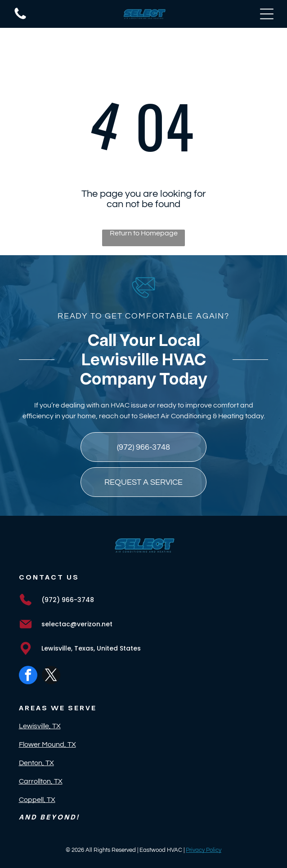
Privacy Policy (203, 850)
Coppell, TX (37, 799)
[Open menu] (267, 14)
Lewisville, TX (40, 726)
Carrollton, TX (41, 781)
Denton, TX (36, 762)
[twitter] (51, 676)
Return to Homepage (144, 233)
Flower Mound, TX (47, 744)
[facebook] (28, 676)
